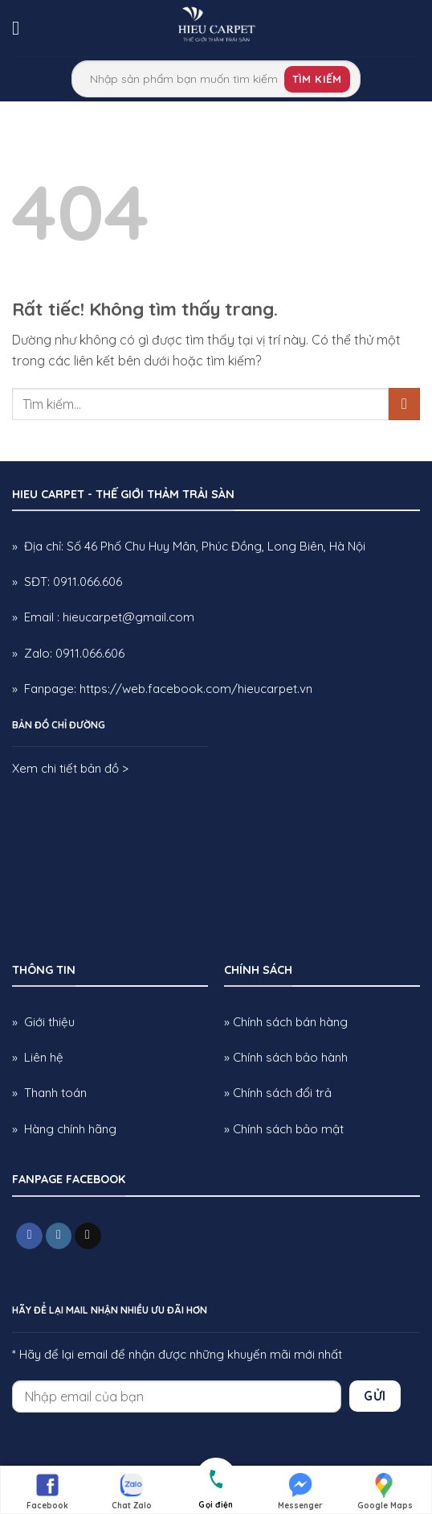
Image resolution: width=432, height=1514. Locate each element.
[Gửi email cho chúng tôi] (88, 1236)
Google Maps (385, 1491)
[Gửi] (404, 403)
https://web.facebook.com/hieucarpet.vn (195, 688)
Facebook (47, 1491)
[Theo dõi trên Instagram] (59, 1236)
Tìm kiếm (317, 78)
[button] (21, 27)
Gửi (374, 1396)
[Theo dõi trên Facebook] (29, 1236)
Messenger (300, 1491)
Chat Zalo (132, 1491)
